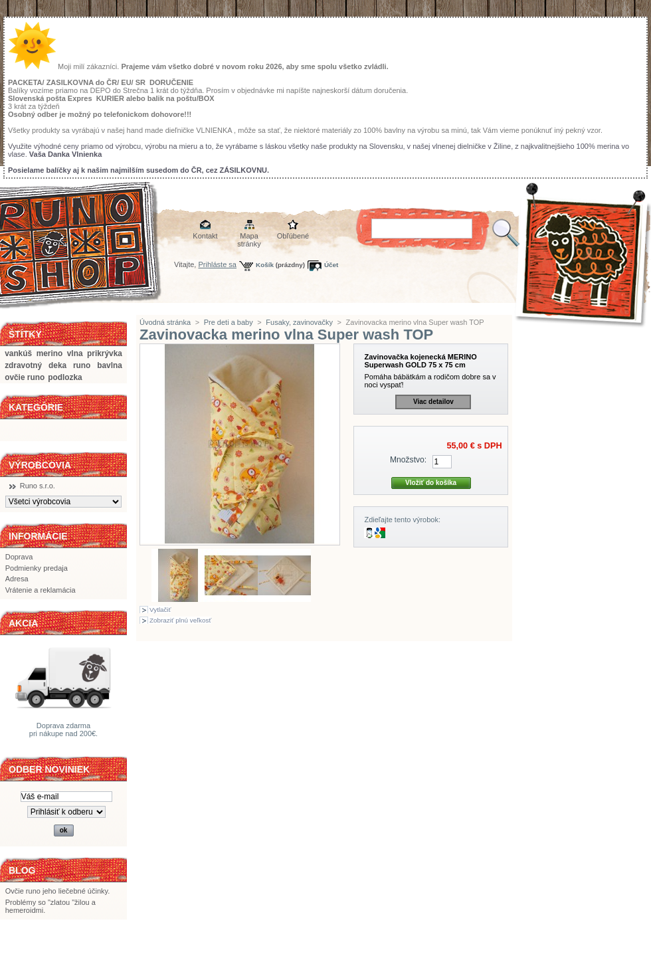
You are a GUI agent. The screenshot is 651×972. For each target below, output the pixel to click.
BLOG (22, 870)
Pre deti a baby (228, 322)
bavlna (109, 365)
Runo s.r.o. (37, 486)
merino (50, 353)
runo (81, 365)
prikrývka (104, 353)
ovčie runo (25, 377)
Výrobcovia (40, 465)
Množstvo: (408, 459)
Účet (331, 264)
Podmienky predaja (36, 568)
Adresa (17, 579)
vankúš (18, 353)
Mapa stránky (248, 237)
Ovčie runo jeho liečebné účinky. (57, 891)
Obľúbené (293, 236)
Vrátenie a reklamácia (40, 590)
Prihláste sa (217, 264)
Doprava (19, 557)
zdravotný (23, 365)
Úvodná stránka (165, 322)
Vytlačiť (160, 609)
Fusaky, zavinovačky (299, 322)
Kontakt (205, 236)
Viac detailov (433, 401)
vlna (75, 353)
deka (57, 365)
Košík (265, 264)
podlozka (65, 377)
